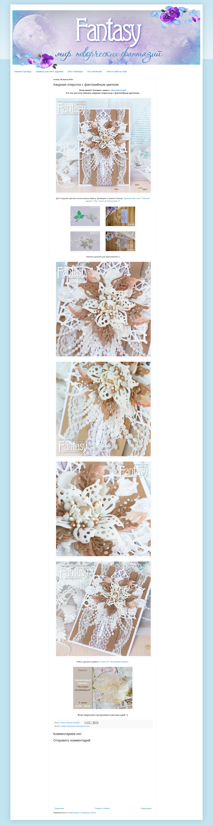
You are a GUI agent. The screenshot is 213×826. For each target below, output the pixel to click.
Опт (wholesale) (94, 71)
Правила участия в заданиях (49, 71)
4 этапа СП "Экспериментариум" (114, 662)
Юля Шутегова (118, 90)
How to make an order (117, 71)
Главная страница (22, 71)
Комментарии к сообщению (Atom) (81, 813)
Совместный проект (68, 726)
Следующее (59, 808)
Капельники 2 (113, 201)
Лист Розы (98, 201)
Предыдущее (146, 808)
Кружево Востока (132, 198)
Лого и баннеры (75, 71)
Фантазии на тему (83, 726)
